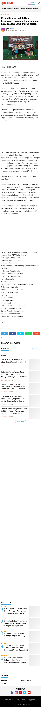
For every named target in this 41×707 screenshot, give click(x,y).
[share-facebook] (12, 333)
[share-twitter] (20, 333)
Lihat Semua (20, 421)
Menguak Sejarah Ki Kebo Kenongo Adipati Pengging (14, 634)
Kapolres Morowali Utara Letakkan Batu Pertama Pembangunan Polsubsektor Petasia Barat (15, 661)
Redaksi (23, 699)
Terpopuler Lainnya (20, 669)
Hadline (22, 8)
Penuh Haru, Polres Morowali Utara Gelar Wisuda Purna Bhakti (13, 361)
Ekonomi (10, 8)
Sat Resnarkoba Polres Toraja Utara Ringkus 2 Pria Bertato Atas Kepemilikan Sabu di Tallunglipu (14, 386)
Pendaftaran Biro (31, 699)
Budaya (4, 8)
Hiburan (35, 8)
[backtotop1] (39, 705)
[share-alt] (4, 333)
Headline (29, 8)
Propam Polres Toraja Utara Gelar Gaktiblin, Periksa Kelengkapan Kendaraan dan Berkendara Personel (14, 412)
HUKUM (16, 8)
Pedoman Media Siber (14, 701)
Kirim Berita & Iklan (27, 701)
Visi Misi (16, 699)
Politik (3, 683)
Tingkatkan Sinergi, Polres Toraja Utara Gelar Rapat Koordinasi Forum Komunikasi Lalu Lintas (16, 648)
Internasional (26, 680)
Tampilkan (35, 349)
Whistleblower (9, 699)
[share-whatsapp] (28, 333)
